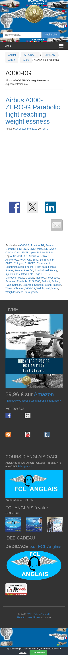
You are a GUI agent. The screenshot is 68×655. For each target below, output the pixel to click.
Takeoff (57, 284)
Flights (52, 266)
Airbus (11, 59)
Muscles (40, 277)
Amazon (44, 394)
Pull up (55, 281)
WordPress (34, 617)
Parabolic (22, 281)
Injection (10, 274)
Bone (35, 259)
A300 (26, 59)
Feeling (29, 266)
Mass (21, 277)
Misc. (40, 248)
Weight (40, 288)
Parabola (10, 281)
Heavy (53, 270)
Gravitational (41, 270)
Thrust (9, 288)
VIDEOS (30, 288)
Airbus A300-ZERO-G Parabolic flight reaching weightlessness (32, 110)
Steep (48, 284)
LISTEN (21, 248)
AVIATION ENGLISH (38, 613)
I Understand (38, 652)
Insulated (21, 274)
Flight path (41, 266)
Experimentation (14, 266)
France (50, 245)
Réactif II (22, 617)
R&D (8, 284)
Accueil (12, 54)
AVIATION (25, 259)
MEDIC (31, 248)
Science (16, 284)
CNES (9, 263)
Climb (50, 259)
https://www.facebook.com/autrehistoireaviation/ (34, 400)
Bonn (43, 259)
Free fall (28, 270)
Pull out (46, 281)
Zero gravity (31, 292)
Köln (30, 274)
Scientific (28, 284)
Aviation (35, 245)
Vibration (19, 288)
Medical (30, 277)
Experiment (43, 263)
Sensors (39, 284)
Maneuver (11, 277)
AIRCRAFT (30, 54)
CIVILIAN (49, 54)
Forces (9, 270)
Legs (37, 274)
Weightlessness (14, 292)
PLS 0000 (34, 281)
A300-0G (24, 245)
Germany (10, 248)
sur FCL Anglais (46, 546)
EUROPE (30, 263)
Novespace (52, 277)
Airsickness (11, 259)
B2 (42, 245)
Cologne (18, 263)
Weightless (52, 288)
